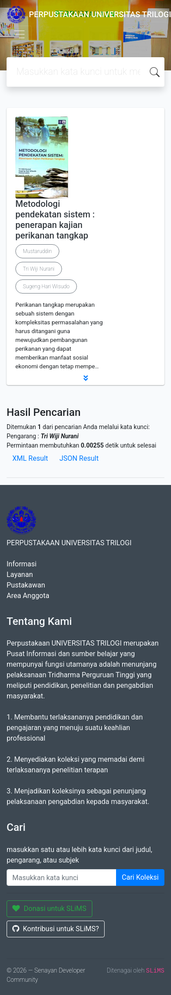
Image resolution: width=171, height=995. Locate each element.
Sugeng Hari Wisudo (46, 286)
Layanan (20, 574)
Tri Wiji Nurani (39, 269)
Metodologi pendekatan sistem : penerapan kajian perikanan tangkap (55, 219)
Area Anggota (28, 595)
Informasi (21, 564)
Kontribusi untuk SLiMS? (55, 929)
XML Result (30, 458)
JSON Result (78, 458)
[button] (85, 378)
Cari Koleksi (140, 877)
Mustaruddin (37, 251)
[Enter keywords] (61, 877)
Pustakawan (26, 585)
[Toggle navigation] (19, 34)
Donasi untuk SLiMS (49, 908)
